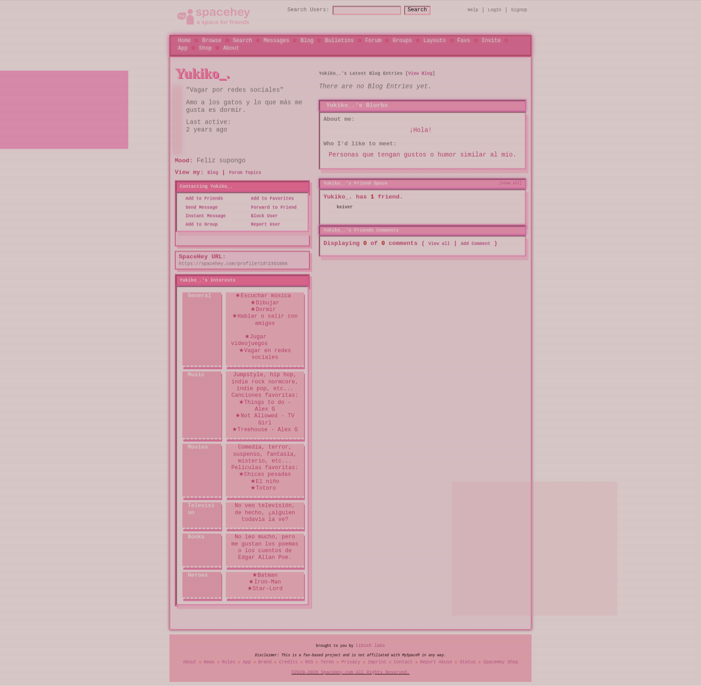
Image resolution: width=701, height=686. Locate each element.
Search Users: (300, 10)
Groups (402, 40)
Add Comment (475, 243)
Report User (262, 224)
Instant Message (203, 216)
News (209, 662)
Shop (205, 47)
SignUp (519, 10)
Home (184, 40)
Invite (491, 40)
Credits (288, 662)
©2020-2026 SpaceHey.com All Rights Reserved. (350, 672)
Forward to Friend (270, 207)
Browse (211, 40)
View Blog (420, 73)
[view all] (510, 182)
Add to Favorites (269, 199)
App (183, 47)
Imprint (376, 662)
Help (473, 10)
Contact (403, 662)
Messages (276, 40)
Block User (261, 216)
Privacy (351, 662)
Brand (265, 662)
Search (425, 10)
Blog (306, 40)
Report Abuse (436, 662)
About (231, 47)
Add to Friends (201, 199)
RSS (309, 662)
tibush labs (370, 645)
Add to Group (199, 224)
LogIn (494, 10)
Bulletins (339, 40)
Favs (463, 40)
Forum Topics (245, 172)
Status (468, 662)
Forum (373, 40)
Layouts (434, 40)
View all (439, 243)
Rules (228, 662)
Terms (327, 662)
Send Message (199, 207)
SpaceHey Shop (500, 662)
